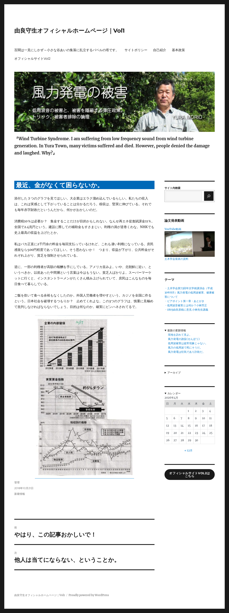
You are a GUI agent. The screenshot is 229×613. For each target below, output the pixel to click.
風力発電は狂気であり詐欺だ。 (186, 352)
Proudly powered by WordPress (89, 595)
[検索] (209, 196)
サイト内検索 (172, 188)
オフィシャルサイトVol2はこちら (189, 474)
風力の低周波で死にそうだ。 (185, 347)
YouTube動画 (173, 229)
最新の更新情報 (176, 330)
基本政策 (178, 50)
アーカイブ (174, 372)
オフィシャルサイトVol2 (32, 59)
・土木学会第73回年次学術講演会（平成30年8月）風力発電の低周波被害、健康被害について (189, 293)
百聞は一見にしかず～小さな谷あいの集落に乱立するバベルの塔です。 (66, 50)
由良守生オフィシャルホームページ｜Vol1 (69, 30)
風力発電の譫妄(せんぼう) (184, 339)
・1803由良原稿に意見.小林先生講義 (186, 309)
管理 (17, 482)
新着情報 (19, 493)
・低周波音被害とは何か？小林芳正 (186, 305)
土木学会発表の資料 (176, 259)
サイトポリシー (136, 50)
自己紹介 (159, 50)
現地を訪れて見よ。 (180, 334)
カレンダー (174, 393)
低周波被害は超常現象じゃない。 (188, 343)
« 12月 (188, 450)
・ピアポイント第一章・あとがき (184, 301)
